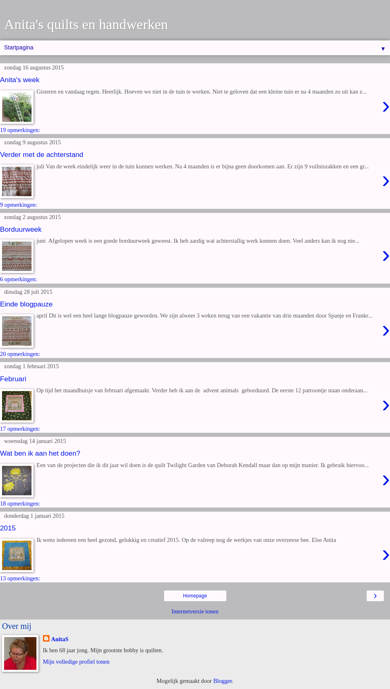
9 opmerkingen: (18, 204)
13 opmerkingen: (20, 578)
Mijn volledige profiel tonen (76, 661)
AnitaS (59, 639)
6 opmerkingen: (18, 279)
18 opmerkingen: (20, 503)
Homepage (195, 596)
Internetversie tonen (195, 611)
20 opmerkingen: (20, 354)
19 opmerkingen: (20, 130)
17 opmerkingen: (20, 428)
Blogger (222, 681)
